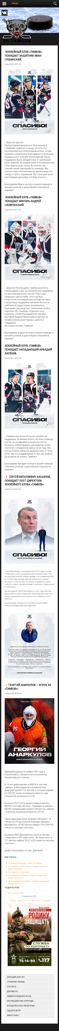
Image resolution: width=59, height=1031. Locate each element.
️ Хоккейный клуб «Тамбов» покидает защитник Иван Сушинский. (23, 55)
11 (40, 901)
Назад (19, 901)
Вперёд (47, 901)
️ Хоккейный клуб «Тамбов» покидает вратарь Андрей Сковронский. (23, 201)
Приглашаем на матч (15, 893)
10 (37, 901)
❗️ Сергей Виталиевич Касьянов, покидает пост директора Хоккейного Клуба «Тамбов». (28, 480)
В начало (12, 901)
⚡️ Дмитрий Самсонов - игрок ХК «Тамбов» (25, 863)
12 (42, 901)
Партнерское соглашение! (18, 872)
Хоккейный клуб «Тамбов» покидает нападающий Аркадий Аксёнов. (28, 349)
